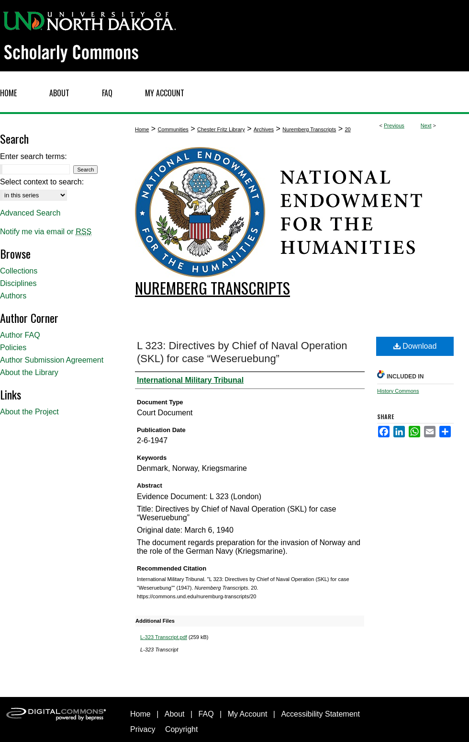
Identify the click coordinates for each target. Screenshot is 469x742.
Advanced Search (30, 213)
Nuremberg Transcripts (309, 129)
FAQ (206, 714)
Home (142, 129)
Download (415, 346)
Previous (394, 125)
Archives (264, 129)
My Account (248, 714)
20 (347, 129)
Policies (13, 347)
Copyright (181, 729)
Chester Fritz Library (221, 129)
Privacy (142, 729)
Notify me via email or (45, 232)
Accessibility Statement (320, 714)
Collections (18, 271)
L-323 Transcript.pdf (163, 637)
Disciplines (18, 283)
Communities (173, 129)
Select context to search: (42, 182)
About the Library (29, 372)
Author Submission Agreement (51, 360)
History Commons (398, 391)
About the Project (29, 412)
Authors (13, 296)
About (175, 714)
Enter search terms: (33, 156)
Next (426, 125)
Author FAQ (20, 335)
